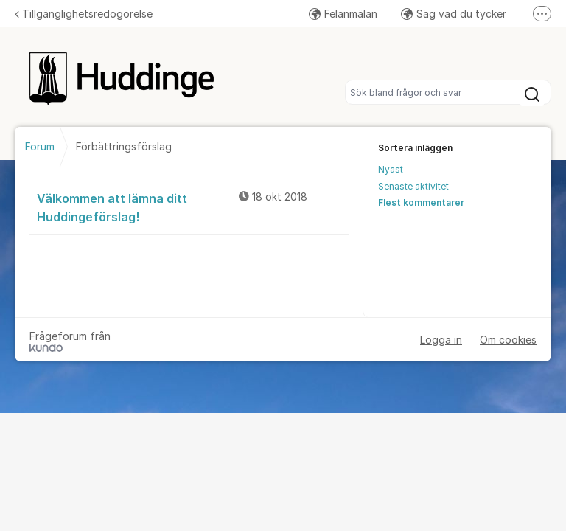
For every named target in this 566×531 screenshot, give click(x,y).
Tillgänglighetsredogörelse (84, 13)
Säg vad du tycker (453, 13)
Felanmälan (343, 13)
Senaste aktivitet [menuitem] (413, 186)
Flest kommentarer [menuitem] (421, 202)
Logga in (441, 339)
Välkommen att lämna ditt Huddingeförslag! (193, 207)
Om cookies (508, 339)
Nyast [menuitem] (390, 169)
